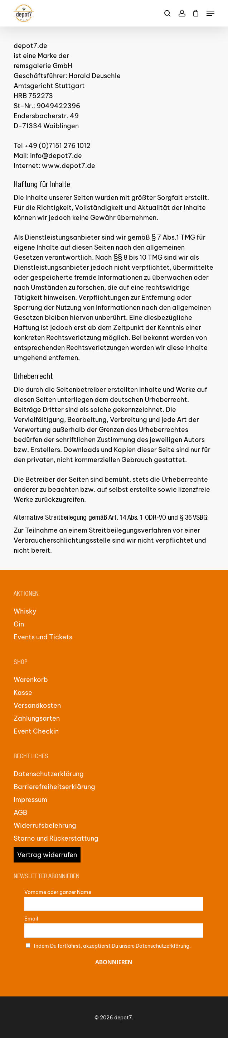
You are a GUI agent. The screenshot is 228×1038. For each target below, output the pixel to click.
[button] (210, 13)
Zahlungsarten (37, 718)
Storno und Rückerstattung (56, 838)
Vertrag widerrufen (47, 855)
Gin (19, 624)
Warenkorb (31, 680)
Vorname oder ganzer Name (57, 892)
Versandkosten (37, 705)
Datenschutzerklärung (49, 774)
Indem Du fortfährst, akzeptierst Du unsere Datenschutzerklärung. (112, 946)
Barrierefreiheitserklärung (54, 787)
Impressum (30, 800)
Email (31, 919)
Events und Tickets (43, 637)
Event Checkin (36, 731)
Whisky (25, 611)
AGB (20, 812)
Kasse (23, 692)
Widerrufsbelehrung (45, 825)
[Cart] (196, 13)
